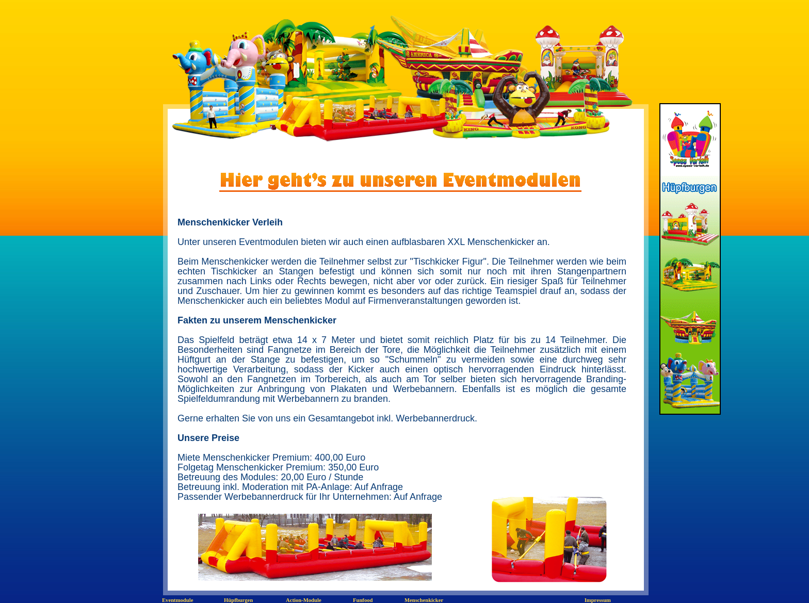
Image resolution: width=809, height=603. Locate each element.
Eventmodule (177, 600)
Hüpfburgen (238, 600)
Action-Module (303, 600)
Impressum (598, 600)
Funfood (363, 600)
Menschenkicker (424, 600)
